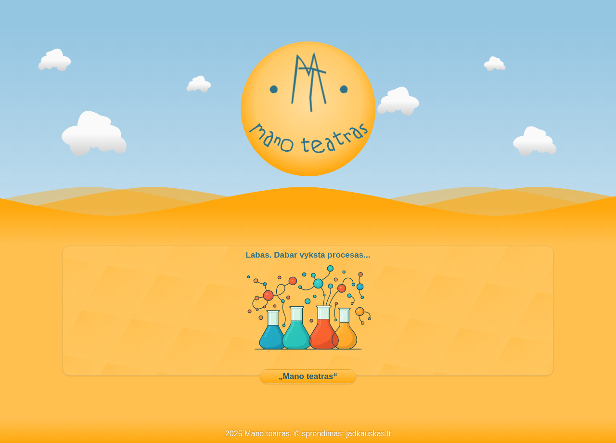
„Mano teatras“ (308, 376)
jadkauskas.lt (368, 433)
